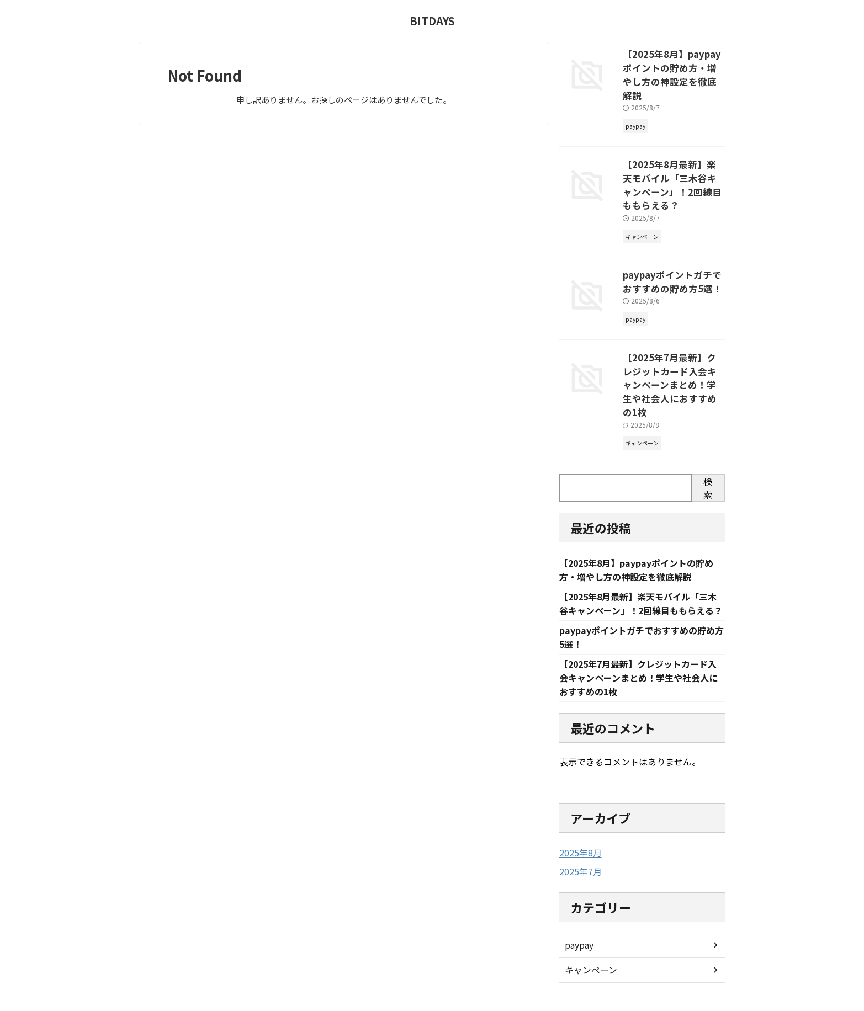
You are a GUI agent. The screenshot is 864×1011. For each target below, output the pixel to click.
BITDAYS (432, 21)
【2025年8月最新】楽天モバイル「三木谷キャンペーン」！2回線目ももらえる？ (672, 158)
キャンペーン (588, 918)
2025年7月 (578, 820)
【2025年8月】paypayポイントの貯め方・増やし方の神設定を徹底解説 (673, 65)
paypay (578, 893)
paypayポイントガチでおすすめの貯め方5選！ (672, 245)
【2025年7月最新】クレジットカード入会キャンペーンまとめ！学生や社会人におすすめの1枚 (673, 337)
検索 (707, 431)
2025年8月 (578, 801)
